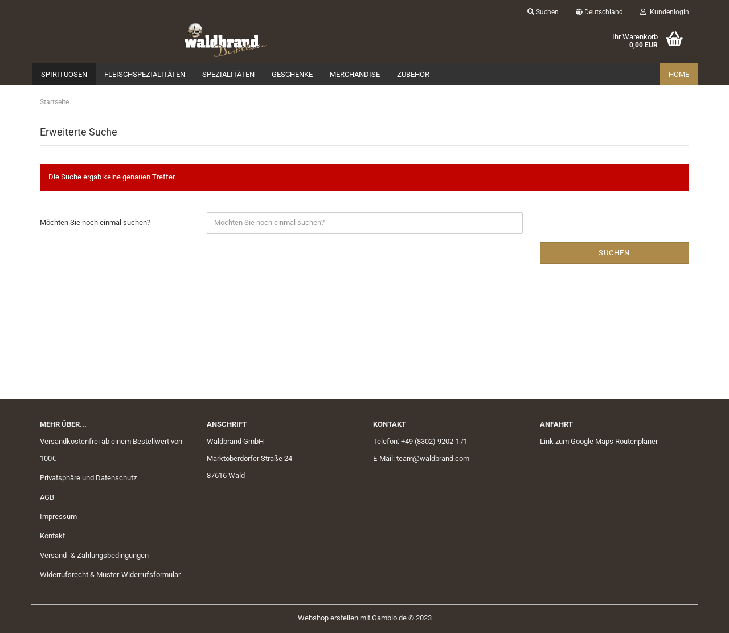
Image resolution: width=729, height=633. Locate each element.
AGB (47, 497)
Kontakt (52, 536)
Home (679, 74)
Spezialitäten (228, 74)
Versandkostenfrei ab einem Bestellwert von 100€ (111, 450)
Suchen (543, 12)
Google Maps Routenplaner (614, 441)
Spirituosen (64, 74)
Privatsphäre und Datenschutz (88, 477)
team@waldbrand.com (432, 458)
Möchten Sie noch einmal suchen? (95, 222)
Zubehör (413, 74)
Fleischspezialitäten (144, 74)
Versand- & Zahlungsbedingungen (94, 555)
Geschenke (292, 74)
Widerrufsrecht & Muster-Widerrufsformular (110, 574)
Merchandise (355, 74)
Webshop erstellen (328, 618)
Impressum (58, 516)
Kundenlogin (664, 12)
